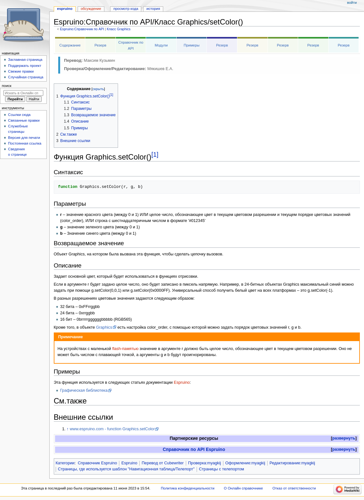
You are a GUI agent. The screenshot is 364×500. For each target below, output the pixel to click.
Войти (352, 2)
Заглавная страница (25, 59)
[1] (154, 154)
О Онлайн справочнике (243, 488)
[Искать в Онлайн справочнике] (23, 93)
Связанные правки (23, 120)
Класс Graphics (119, 29)
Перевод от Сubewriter (163, 463)
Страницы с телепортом (221, 469)
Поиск (6, 86)
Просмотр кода (126, 9)
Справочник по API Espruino (194, 449)
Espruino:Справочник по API (82, 29)
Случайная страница (25, 77)
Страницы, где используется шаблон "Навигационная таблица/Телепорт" (126, 469)
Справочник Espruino (97, 463)
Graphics (104, 327)
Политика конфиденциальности (187, 488)
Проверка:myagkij (204, 463)
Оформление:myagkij (245, 463)
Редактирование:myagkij (292, 463)
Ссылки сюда (19, 115)
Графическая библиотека (84, 390)
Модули (161, 45)
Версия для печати (24, 137)
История (153, 9)
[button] (344, 438)
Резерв (100, 45)
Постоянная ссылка (24, 143)
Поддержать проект (24, 66)
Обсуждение (91, 9)
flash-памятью (125, 348)
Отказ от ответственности (294, 488)
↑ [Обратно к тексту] (67, 429)
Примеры (192, 45)
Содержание (70, 45)
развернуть (343, 438)
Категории (65, 463)
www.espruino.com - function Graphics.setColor (112, 429)
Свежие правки (21, 71)
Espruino (182, 382)
